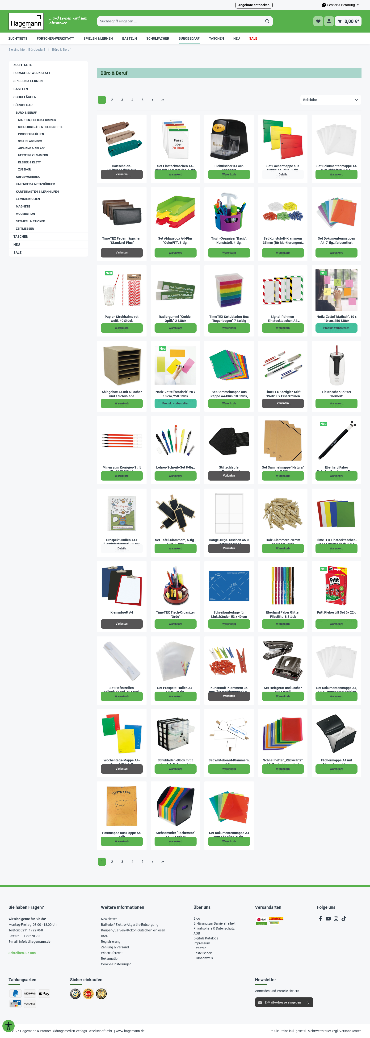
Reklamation (110, 958)
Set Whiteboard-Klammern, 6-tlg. (229, 762)
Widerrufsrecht (112, 953)
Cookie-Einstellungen (116, 964)
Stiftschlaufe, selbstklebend (229, 469)
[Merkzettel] (318, 21)
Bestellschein (203, 953)
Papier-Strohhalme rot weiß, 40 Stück (122, 319)
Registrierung (111, 941)
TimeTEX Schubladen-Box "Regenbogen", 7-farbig (229, 319)
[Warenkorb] (348, 21)
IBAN (105, 936)
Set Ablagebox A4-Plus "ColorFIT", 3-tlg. (175, 241)
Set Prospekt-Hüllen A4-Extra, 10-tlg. (175, 690)
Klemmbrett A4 (121, 612)
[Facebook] (321, 920)
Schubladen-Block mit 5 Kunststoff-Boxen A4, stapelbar (175, 762)
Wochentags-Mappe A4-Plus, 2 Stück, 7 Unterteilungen (122, 762)
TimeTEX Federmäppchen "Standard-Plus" (121, 241)
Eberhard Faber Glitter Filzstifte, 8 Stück (283, 614)
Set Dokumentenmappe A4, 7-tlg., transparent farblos (336, 690)
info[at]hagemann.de (34, 941)
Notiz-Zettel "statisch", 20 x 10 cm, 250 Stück (175, 394)
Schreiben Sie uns (22, 953)
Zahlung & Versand (115, 947)
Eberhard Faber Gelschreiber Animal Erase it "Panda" (337, 469)
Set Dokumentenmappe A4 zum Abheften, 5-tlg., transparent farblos (336, 168)
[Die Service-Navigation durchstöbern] (340, 5)
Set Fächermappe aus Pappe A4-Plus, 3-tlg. (282, 168)
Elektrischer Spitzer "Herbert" (336, 394)
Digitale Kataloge (205, 938)
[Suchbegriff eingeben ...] (179, 21)
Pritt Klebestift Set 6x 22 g (336, 612)
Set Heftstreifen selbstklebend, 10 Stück (121, 690)
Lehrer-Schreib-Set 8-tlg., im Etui (175, 469)
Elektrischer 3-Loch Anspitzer (229, 168)
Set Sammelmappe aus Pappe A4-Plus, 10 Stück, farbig (229, 394)
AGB (196, 933)
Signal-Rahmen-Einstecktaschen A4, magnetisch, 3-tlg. (283, 319)
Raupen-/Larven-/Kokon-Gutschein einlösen (133, 930)
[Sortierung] (331, 100)
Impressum (201, 943)
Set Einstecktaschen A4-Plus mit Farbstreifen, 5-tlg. (175, 168)
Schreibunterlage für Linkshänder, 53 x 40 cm (229, 614)
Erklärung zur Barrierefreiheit (214, 923)
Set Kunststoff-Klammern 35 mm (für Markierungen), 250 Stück (283, 241)
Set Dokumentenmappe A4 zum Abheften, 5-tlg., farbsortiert (229, 835)
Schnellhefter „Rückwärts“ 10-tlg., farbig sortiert (283, 762)
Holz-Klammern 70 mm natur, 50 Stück (283, 542)
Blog (196, 918)
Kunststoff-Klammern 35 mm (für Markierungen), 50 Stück (229, 690)
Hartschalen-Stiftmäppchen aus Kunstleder (121, 168)
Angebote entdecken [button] (253, 5)
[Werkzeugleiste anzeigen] (8, 1026)
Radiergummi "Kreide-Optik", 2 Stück (175, 319)
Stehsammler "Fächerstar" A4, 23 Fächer (175, 835)
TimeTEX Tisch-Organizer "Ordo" (175, 614)
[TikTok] (343, 920)
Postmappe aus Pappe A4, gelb (121, 835)
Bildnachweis (203, 958)
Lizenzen (199, 948)
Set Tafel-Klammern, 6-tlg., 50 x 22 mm (175, 542)
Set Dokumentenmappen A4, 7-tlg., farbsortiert (336, 241)
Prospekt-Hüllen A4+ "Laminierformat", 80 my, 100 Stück (122, 542)
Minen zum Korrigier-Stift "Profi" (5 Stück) (122, 469)
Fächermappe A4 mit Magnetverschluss (336, 762)
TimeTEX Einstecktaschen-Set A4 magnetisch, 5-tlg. (336, 542)
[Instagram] (336, 920)
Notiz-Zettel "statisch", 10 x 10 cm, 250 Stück (337, 319)
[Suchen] (267, 21)
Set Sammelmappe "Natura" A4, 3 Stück (283, 469)
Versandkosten (350, 1031)
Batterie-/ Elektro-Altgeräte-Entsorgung (129, 924)
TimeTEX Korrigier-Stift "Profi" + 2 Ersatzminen (283, 394)
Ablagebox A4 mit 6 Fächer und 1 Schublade (122, 394)
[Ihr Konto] (329, 21)
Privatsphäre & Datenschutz (214, 928)
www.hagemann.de (130, 1031)
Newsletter (109, 919)
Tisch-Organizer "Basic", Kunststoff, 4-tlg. (229, 241)
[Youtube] (329, 920)
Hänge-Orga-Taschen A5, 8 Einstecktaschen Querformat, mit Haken (229, 542)
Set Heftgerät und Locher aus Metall (283, 690)
